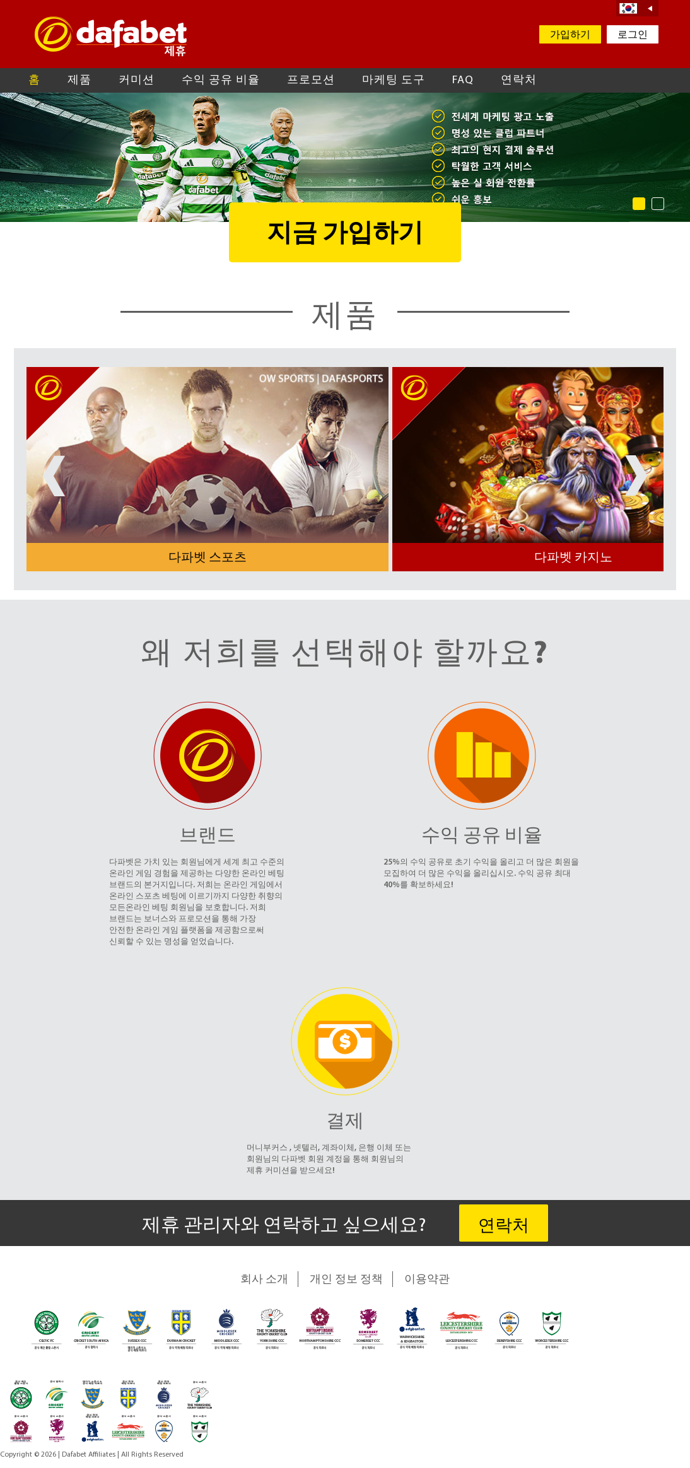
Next (636, 475)
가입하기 (570, 35)
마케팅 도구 (393, 80)
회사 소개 (264, 1280)
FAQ (463, 80)
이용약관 (427, 1280)
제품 (79, 80)
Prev (54, 475)
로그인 (632, 35)
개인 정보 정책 (346, 1280)
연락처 (519, 80)
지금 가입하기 (345, 234)
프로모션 (311, 80)
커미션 (137, 80)
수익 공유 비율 (221, 80)
